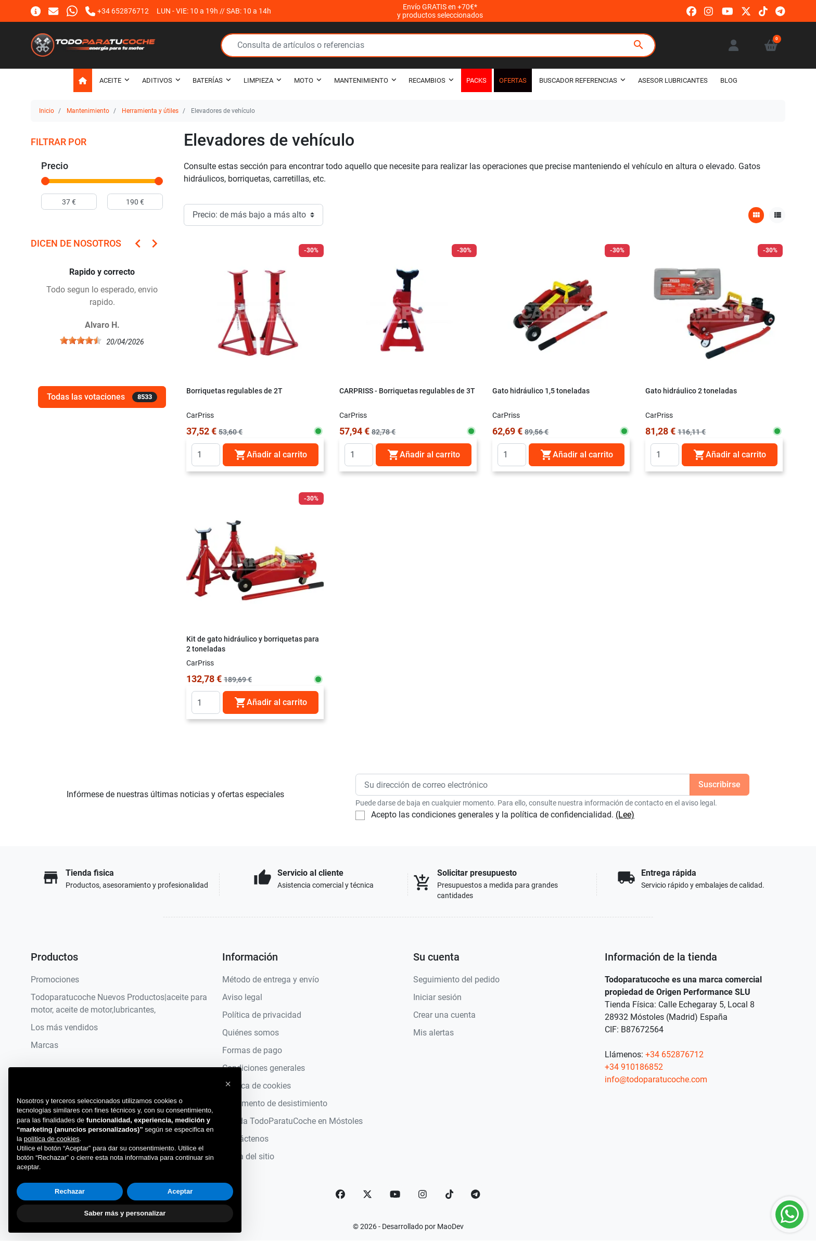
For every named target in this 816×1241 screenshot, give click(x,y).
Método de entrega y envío (270, 979)
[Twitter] (367, 1194)
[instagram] (709, 11)
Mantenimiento (88, 110)
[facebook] (691, 11)
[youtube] (727, 11)
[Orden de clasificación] (253, 215)
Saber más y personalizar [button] (125, 1213)
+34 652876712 (674, 1054)
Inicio (46, 110)
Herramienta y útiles (150, 110)
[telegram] (780, 11)
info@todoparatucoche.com (656, 1079)
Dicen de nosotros (76, 243)
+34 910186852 (634, 1067)
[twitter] (746, 11)
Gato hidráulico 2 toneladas (691, 391)
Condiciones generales (263, 1068)
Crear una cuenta (444, 1015)
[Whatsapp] (72, 11)
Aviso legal (242, 997)
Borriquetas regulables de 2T (234, 391)
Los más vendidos (64, 1027)
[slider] (45, 181)
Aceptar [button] (180, 1191)
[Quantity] (206, 454)
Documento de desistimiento (274, 1103)
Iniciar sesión (437, 997)
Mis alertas (433, 1033)
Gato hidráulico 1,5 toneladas (541, 391)
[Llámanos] (117, 11)
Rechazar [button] (70, 1191)
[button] (771, 45)
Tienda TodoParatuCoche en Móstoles (292, 1121)
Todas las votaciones (102, 397)
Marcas (44, 1045)
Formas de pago (252, 1050)
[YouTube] (395, 1194)
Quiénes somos (250, 1033)
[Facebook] (340, 1194)
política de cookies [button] (52, 1139)
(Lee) (625, 815)
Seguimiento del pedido (456, 979)
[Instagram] (423, 1194)
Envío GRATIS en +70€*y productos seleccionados (440, 11)
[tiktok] (763, 11)
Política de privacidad (261, 1015)
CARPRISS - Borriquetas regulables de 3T (407, 391)
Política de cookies (256, 1086)
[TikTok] (450, 1194)
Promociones (55, 979)
